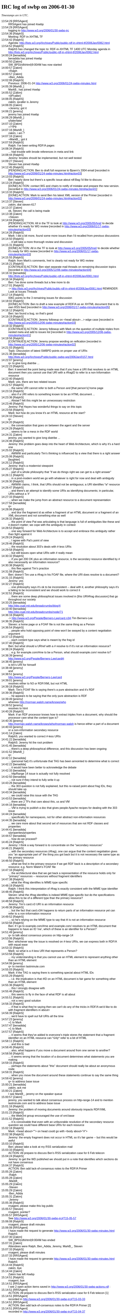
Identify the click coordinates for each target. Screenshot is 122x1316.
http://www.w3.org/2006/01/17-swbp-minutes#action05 (75, 307)
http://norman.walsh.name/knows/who (43, 702)
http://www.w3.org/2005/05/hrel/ (82, 223)
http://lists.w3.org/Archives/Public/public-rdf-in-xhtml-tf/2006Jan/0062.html (64, 42)
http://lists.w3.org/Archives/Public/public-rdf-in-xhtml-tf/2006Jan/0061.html (53, 276)
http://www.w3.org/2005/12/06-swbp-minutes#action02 (41, 344)
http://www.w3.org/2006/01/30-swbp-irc (45, 30)
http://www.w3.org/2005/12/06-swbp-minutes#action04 (57, 269)
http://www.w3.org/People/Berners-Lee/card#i (36, 658)
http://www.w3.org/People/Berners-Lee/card (35, 677)
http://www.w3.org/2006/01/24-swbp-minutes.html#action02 (44, 198)
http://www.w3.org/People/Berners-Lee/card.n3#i (41, 618)
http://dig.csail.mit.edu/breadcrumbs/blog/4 (34, 605)
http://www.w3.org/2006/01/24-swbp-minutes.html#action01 (60, 189)
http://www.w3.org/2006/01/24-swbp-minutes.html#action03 (44, 173)
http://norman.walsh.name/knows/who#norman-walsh (41, 723)
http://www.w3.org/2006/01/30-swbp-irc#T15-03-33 (54, 1299)
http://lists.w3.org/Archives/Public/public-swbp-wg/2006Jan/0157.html (50, 357)
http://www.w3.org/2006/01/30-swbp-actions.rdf (80, 1286)
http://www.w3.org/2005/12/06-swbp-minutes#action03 (41, 322)
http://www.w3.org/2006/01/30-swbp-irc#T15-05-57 (45, 1218)
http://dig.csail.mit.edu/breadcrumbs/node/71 (35, 611)
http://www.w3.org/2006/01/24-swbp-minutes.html (66, 83)
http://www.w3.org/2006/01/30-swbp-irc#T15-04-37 (54, 1311)
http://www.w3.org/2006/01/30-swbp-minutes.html (84, 1230)
